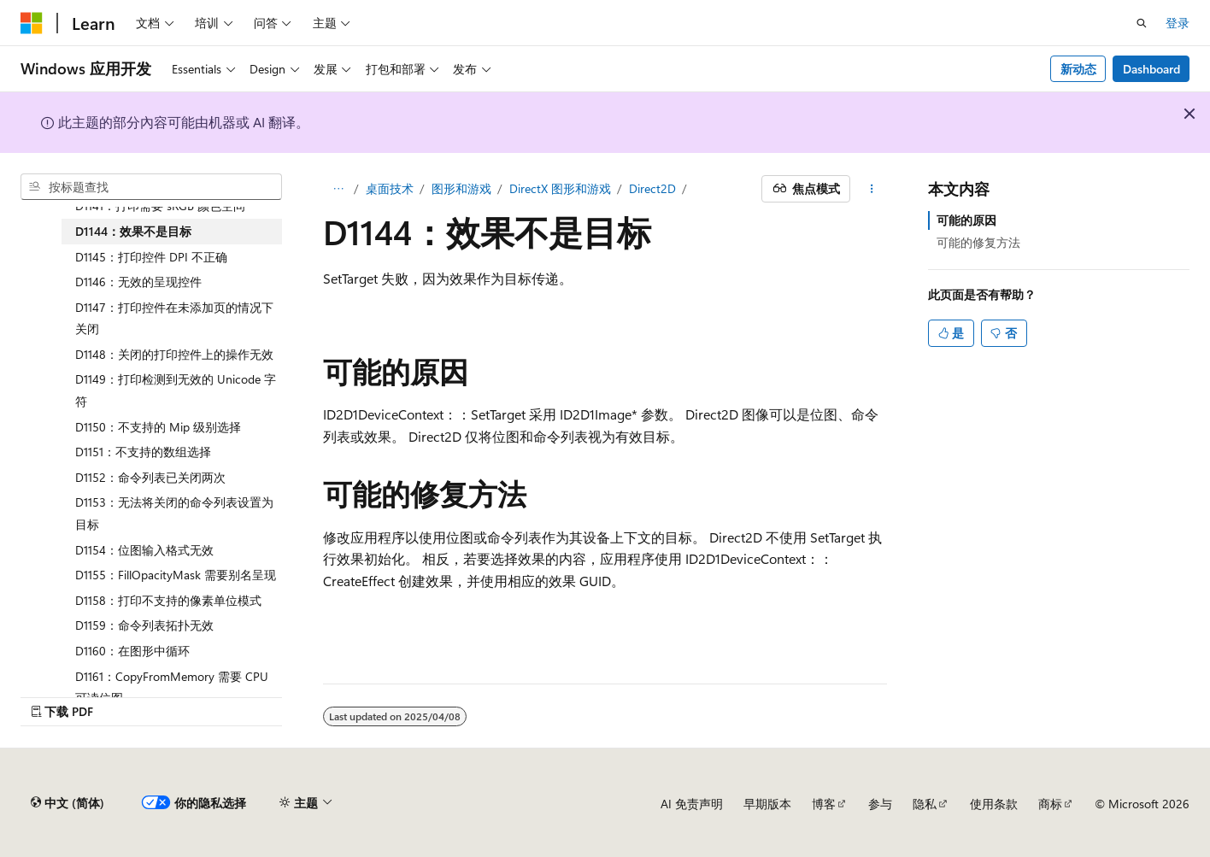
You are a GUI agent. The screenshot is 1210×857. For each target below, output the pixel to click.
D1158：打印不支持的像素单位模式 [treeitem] (168, 600)
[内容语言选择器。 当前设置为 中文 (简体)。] (68, 803)
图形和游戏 (461, 188)
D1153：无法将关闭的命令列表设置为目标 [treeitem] (174, 513)
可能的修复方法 (978, 242)
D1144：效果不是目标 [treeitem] (133, 231)
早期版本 (767, 803)
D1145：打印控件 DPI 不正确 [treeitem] (151, 257)
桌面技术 (390, 188)
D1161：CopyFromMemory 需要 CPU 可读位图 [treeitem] (171, 687)
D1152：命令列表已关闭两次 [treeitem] (150, 477)
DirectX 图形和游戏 (560, 188)
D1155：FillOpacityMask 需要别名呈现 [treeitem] (175, 574)
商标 (1050, 803)
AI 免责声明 (692, 803)
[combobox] (151, 187)
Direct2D (652, 188)
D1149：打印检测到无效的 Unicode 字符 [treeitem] (175, 390)
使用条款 (994, 803)
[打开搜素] (1142, 23)
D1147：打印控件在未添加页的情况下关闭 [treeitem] (174, 318)
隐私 (925, 803)
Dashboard (1151, 69)
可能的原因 (966, 220)
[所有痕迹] (338, 189)
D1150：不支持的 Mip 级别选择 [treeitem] (158, 427)
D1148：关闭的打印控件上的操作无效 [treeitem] (174, 354)
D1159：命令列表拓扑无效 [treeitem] (144, 625)
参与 (880, 803)
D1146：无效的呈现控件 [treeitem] (138, 281)
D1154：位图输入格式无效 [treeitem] (144, 550)
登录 (1177, 23)
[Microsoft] (32, 23)
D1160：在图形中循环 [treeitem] (132, 651)
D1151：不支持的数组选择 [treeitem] (143, 451)
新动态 (1078, 69)
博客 (824, 803)
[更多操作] (872, 189)
